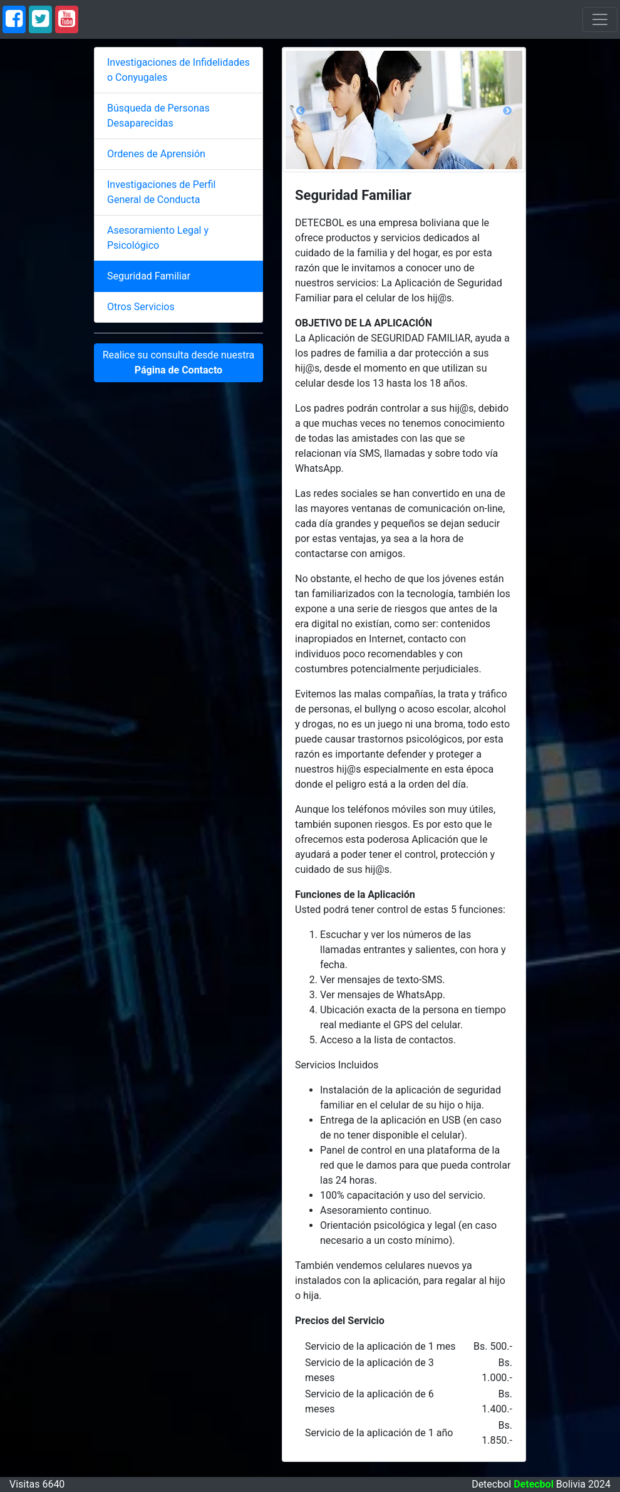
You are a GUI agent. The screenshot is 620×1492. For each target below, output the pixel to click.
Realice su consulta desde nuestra (179, 362)
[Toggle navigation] (599, 19)
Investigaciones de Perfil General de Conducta (161, 192)
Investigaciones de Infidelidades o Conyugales (178, 69)
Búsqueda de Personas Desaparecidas (158, 115)
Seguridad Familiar (148, 276)
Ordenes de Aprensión (156, 154)
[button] (300, 110)
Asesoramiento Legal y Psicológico (158, 237)
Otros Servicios (141, 307)
